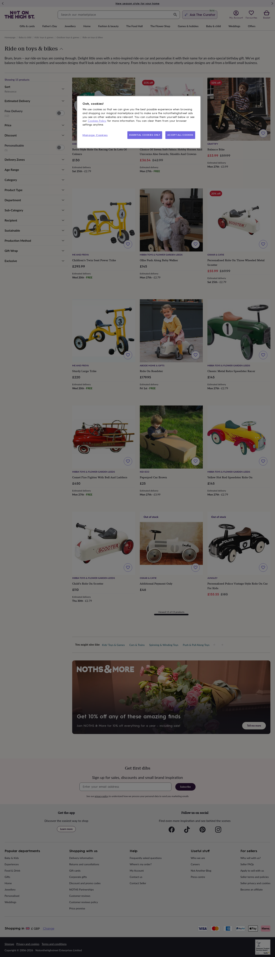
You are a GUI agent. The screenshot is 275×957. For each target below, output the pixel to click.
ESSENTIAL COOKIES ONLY (144, 135)
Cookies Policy (97, 120)
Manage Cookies (95, 135)
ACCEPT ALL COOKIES (180, 135)
